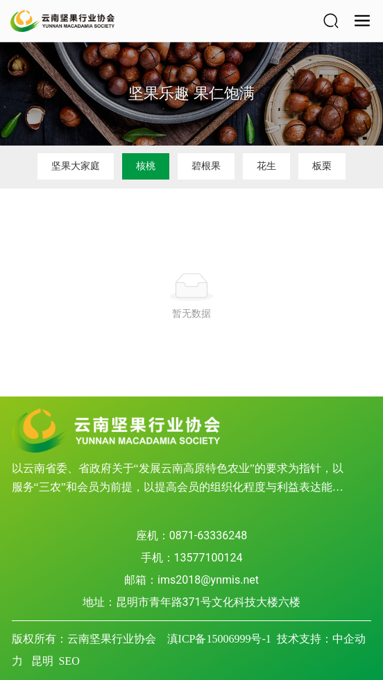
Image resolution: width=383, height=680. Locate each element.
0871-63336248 (208, 535)
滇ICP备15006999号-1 (219, 639)
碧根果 (206, 165)
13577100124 (208, 557)
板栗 (322, 165)
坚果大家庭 (75, 165)
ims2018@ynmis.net (208, 579)
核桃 (145, 165)
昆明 (42, 661)
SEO (69, 661)
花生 (266, 165)
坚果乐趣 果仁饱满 (191, 93)
